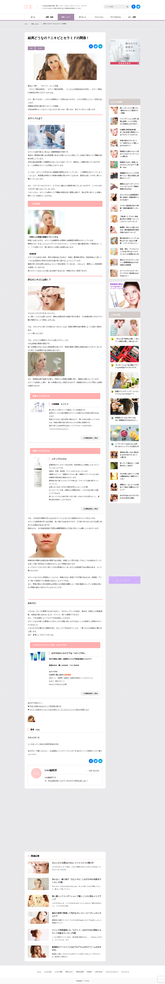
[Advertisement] (40, 805)
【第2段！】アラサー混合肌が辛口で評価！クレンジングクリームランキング (129, 219)
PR (31, 48)
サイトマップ (125, 971)
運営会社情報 (80, 971)
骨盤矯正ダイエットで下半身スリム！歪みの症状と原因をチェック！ (129, 175)
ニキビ (40, 48)
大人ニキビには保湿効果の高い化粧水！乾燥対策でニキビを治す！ (129, 197)
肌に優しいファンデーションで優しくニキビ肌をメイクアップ (76, 897)
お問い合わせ (99, 971)
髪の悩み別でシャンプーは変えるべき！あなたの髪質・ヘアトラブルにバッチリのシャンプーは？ (129, 241)
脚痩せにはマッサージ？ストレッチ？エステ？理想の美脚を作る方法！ (129, 186)
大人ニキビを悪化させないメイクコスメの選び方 (73, 863)
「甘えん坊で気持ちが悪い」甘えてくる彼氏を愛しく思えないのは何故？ (127, 340)
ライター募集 (58, 971)
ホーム (33, 17)
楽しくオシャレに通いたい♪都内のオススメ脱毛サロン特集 (129, 110)
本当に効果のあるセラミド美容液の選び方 (45, 706)
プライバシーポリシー (112, 971)
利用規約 (89, 971)
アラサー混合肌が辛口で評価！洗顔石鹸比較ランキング (129, 208)
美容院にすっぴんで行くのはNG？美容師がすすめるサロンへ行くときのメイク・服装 (126, 419)
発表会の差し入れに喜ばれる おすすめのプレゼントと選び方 (129, 454)
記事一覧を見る (94, 770)
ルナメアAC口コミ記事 (58, 684)
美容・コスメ (66, 17)
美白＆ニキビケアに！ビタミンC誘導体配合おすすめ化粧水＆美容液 (129, 262)
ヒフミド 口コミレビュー (59, 429)
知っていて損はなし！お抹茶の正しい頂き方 (129, 464)
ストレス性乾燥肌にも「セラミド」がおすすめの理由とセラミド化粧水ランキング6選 (76, 931)
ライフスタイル (115, 17)
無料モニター (69, 971)
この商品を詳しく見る (90, 438)
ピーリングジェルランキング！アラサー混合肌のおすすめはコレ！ (129, 273)
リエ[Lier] (86, 981)
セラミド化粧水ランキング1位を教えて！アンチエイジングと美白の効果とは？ (59, 710)
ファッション (99, 17)
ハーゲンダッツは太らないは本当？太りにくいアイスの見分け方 (127, 445)
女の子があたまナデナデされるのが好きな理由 (129, 497)
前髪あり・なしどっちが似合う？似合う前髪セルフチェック (129, 487)
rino (38, 730)
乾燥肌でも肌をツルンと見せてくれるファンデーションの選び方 (129, 153)
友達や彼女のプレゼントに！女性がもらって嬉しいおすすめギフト (129, 143)
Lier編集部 (51, 770)
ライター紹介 (48, 971)
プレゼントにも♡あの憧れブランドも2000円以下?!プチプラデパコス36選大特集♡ (127, 366)
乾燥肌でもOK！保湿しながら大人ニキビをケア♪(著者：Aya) (129, 164)
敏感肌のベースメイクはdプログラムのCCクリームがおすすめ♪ (76, 948)
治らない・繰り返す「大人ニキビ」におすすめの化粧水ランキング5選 (76, 880)
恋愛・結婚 (49, 17)
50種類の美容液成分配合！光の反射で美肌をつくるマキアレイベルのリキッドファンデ (129, 132)
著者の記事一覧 (34, 737)
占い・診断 (132, 17)
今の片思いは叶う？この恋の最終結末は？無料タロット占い (129, 476)
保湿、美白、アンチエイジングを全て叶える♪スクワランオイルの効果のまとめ (129, 251)
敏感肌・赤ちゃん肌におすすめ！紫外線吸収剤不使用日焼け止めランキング (129, 229)
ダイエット (82, 17)
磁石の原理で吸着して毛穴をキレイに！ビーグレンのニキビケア (76, 914)
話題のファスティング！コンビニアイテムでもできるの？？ (127, 392)
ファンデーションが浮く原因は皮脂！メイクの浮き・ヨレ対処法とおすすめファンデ (129, 121)
